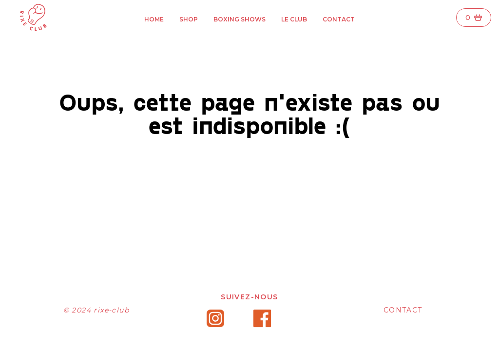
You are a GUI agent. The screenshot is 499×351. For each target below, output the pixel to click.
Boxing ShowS (239, 19)
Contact (339, 19)
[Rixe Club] (31, 17)
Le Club (294, 19)
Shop (188, 19)
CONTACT (403, 310)
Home (154, 19)
